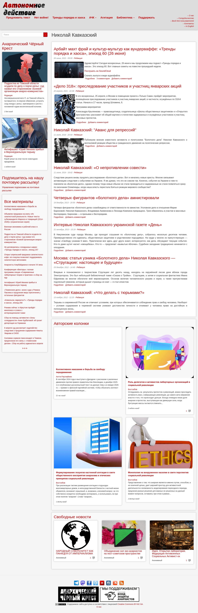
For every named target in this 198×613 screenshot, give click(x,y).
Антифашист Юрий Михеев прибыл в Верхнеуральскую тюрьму (24, 150)
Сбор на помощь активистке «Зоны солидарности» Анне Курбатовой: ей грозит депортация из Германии (23, 320)
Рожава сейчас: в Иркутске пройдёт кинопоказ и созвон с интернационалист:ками (19, 310)
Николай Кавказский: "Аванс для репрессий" (95, 130)
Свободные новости (72, 517)
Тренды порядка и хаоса (69, 17)
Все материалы (18, 201)
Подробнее (90, 78)
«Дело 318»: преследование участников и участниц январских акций (117, 86)
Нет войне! (41, 17)
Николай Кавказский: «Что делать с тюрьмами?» (99, 292)
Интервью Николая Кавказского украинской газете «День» (108, 224)
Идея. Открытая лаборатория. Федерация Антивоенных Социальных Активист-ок (169, 554)
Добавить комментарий (122, 78)
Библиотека (125, 17)
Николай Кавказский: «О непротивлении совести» (100, 167)
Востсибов (132, 389)
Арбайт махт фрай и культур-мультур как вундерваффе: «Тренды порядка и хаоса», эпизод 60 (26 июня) (114, 51)
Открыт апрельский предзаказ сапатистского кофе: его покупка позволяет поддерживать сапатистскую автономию (23, 257)
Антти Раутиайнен (64, 377)
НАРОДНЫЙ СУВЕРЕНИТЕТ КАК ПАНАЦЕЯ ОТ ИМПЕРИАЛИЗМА (74, 552)
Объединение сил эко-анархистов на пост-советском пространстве (123, 552)
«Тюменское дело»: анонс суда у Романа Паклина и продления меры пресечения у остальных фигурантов (22, 292)
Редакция (78, 58)
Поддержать (146, 17)
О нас (98, 607)
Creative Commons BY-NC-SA (130, 604)
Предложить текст (18, 17)
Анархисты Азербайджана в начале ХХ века (23, 265)
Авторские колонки (71, 323)
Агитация (106, 17)
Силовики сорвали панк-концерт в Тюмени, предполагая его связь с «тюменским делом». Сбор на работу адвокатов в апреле (23, 341)
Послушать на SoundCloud (97, 71)
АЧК (92, 17)
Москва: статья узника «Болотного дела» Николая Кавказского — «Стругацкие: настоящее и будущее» (114, 260)
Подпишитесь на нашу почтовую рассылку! (23, 180)
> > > (24, 348)
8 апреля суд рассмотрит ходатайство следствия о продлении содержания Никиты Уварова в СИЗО (23, 330)
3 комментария (103, 78)
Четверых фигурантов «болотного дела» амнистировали (106, 198)
